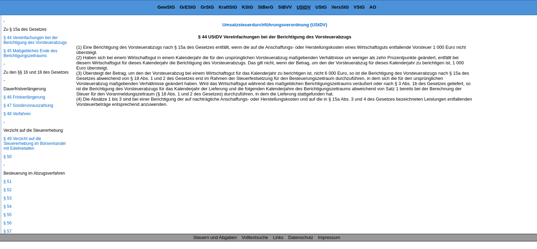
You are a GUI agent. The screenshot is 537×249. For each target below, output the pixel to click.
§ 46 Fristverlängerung (24, 97)
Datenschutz (300, 237)
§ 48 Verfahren (17, 113)
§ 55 (7, 214)
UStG (321, 7)
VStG (359, 7)
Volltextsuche (255, 237)
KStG (247, 7)
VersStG (340, 7)
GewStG (166, 7)
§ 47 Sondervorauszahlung (28, 105)
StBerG (266, 7)
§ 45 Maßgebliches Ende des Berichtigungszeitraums (30, 53)
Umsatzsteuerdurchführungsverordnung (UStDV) (274, 24)
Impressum (329, 237)
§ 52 (7, 189)
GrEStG (188, 7)
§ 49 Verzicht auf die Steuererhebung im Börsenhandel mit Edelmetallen (34, 143)
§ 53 (7, 198)
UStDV (304, 7)
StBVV (285, 7)
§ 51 (7, 181)
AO (373, 7)
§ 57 (7, 231)
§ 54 (7, 206)
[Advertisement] (502, 126)
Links (278, 237)
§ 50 (7, 156)
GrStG (207, 7)
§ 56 (7, 223)
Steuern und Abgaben (215, 237)
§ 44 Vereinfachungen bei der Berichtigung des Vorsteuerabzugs (35, 40)
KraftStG (228, 7)
